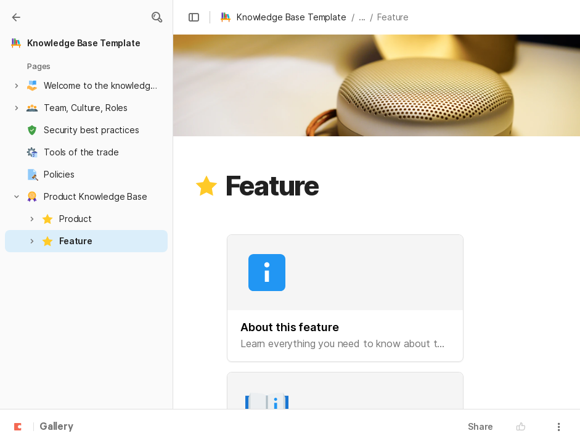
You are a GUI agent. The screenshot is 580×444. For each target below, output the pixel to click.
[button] (156, 17)
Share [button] (480, 426)
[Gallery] (16, 17)
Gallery (56, 427)
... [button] (362, 17)
